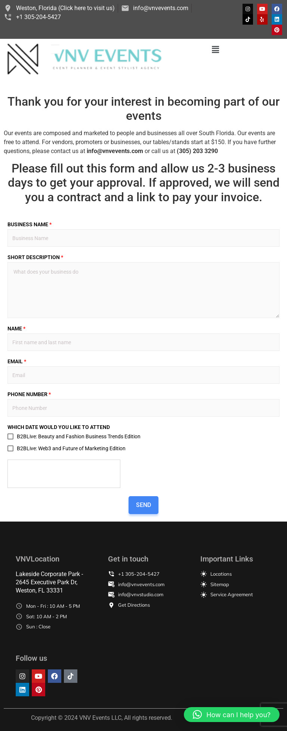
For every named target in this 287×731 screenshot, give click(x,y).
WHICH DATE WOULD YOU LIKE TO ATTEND (58, 427)
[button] (215, 50)
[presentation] (64, 474)
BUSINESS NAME (29, 224)
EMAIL (16, 361)
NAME (16, 329)
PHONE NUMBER (29, 394)
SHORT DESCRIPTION (35, 257)
